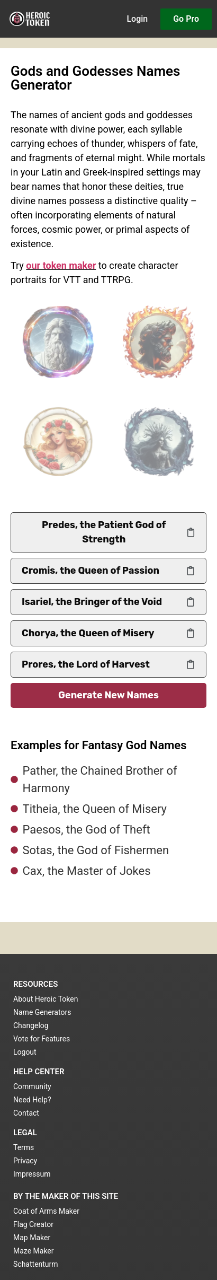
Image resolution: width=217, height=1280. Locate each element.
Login (137, 19)
